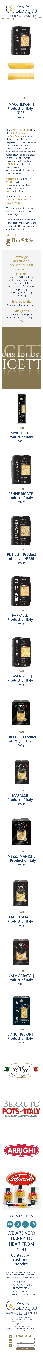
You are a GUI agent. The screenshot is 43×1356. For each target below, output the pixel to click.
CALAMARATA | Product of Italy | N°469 (21, 979)
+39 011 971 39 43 (19, 1322)
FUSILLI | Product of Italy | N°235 (21, 556)
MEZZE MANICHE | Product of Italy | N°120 (21, 860)
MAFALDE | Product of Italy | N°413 (21, 799)
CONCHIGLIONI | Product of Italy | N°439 (21, 1038)
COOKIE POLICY (21, 1291)
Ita (8, 19)
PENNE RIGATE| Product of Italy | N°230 (21, 497)
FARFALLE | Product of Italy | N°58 (21, 619)
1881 (21, 98)
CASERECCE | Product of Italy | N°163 (21, 680)
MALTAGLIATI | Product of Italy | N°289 (21, 921)
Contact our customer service (21, 1259)
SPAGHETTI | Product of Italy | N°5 (21, 436)
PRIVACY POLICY (21, 1288)
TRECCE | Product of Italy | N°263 (21, 739)
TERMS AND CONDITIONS (21, 1295)
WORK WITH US (21, 1282)
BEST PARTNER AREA (21, 1285)
